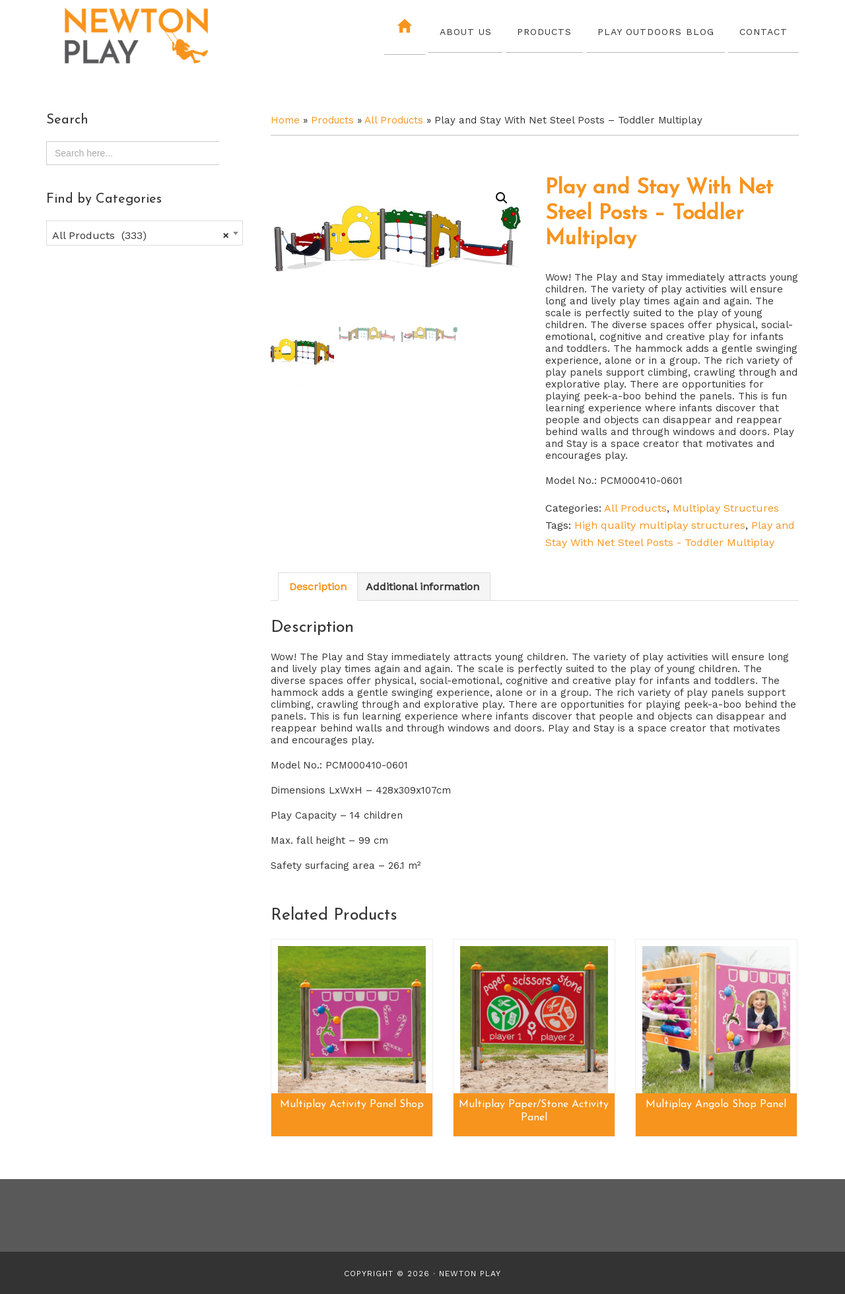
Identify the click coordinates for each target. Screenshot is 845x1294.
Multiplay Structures (726, 508)
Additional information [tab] (422, 586)
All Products (393, 120)
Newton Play (162, 36)
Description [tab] (318, 586)
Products (332, 120)
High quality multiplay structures (659, 525)
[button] (502, 198)
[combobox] (144, 233)
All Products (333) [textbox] (140, 235)
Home (285, 120)
